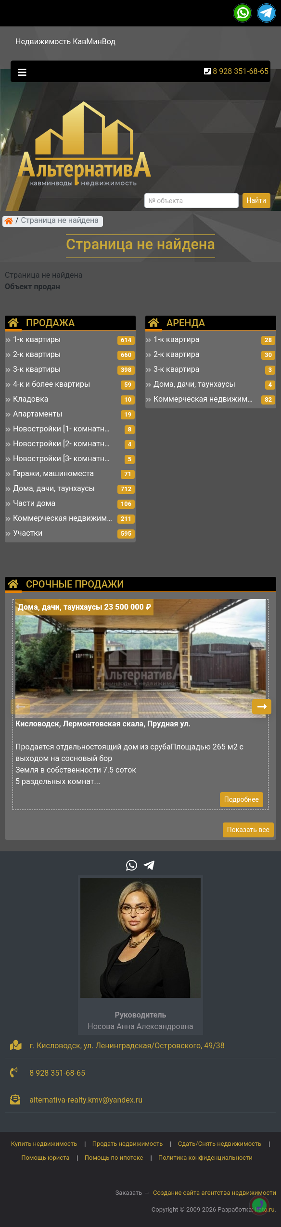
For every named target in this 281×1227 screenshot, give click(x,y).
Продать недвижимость (127, 1143)
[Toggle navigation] (20, 71)
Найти (257, 200)
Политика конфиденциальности (205, 1157)
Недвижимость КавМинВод (65, 41)
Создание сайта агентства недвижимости (214, 1192)
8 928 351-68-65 (240, 71)
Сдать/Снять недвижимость (219, 1143)
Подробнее (241, 799)
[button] (261, 706)
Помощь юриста (45, 1157)
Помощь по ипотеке (114, 1157)
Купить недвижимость (44, 1143)
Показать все (248, 830)
